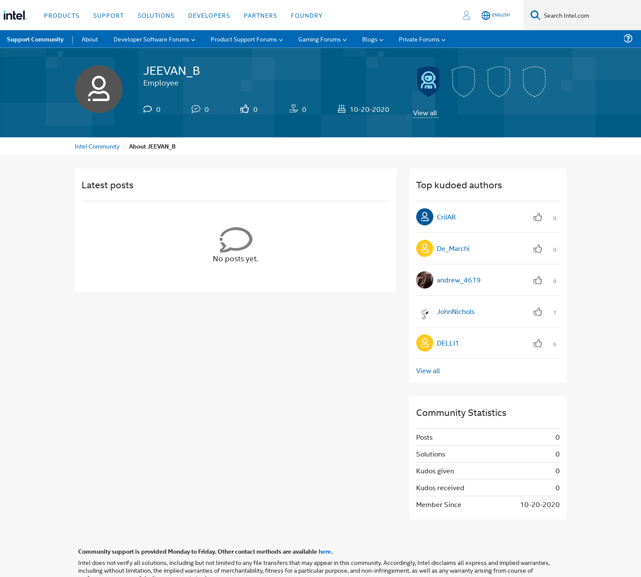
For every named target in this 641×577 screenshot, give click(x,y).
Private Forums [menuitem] (419, 38)
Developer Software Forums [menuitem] (151, 38)
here (325, 551)
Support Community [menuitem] (35, 39)
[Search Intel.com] (590, 15)
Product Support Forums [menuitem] (244, 38)
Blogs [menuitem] (370, 38)
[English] (495, 15)
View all (425, 112)
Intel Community (97, 145)
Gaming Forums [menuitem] (319, 38)
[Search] (535, 15)
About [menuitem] (90, 38)
